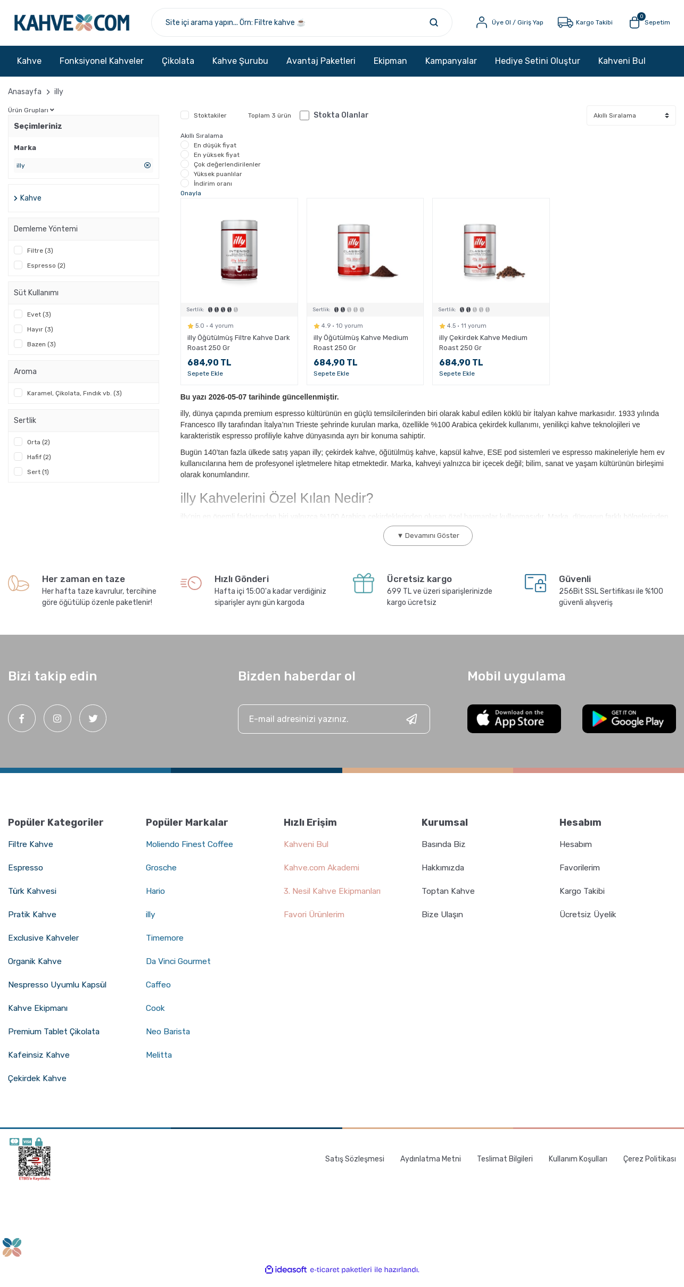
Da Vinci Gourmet (181, 970)
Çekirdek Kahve (38, 1087)
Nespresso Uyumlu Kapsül (59, 993)
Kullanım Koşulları (578, 1167)
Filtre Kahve (31, 853)
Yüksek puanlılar (218, 182)
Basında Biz (445, 853)
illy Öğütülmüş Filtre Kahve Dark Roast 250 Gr (238, 351)
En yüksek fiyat (217, 163)
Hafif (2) (39, 465)
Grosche (162, 876)
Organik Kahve (36, 970)
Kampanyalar (451, 69)
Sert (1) (38, 480)
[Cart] (643, 27)
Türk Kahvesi (33, 899)
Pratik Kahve (33, 923)
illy (58, 99)
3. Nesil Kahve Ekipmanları (335, 899)
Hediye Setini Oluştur (537, 69)
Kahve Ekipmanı (39, 1016)
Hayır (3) (40, 338)
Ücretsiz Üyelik (589, 923)
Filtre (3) (40, 259)
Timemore (166, 946)
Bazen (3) (41, 352)
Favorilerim (581, 876)
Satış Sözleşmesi (354, 1167)
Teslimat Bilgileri (505, 1167)
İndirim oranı (213, 191)
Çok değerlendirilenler (227, 172)
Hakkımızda (444, 876)
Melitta (160, 1063)
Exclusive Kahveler (45, 946)
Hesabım (576, 853)
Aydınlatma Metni (430, 1167)
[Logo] (95, 26)
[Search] (320, 26)
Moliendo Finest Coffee (191, 853)
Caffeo (159, 993)
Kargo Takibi (583, 899)
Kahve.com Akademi (324, 876)
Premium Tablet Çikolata (56, 1040)
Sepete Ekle (205, 382)
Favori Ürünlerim (317, 923)
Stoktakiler (210, 123)
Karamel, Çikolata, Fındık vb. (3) (74, 401)
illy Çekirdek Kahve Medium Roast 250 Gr (483, 351)
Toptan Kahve (449, 899)
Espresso (25, 876)
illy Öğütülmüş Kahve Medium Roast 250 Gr (361, 351)
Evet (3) (39, 323)
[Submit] (411, 727)
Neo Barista (169, 1040)
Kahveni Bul (622, 69)
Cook (156, 1016)
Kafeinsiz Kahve (40, 1063)
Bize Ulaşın (444, 923)
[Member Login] (503, 27)
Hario (156, 899)
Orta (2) (38, 450)
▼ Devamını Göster (428, 544)
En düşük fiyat (215, 153)
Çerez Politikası (649, 1167)
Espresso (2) (46, 274)
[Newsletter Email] (334, 727)
